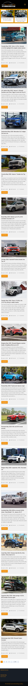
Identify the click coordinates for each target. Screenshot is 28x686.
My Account (3, 676)
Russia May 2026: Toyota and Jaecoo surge (13, 386)
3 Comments (21, 399)
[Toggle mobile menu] (25, 4)
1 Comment (21, 189)
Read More (4, 66)
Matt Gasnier (13, 62)
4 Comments (21, 273)
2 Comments (21, 358)
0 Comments (21, 62)
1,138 (15, 661)
